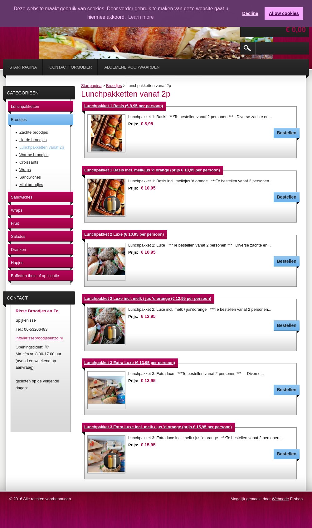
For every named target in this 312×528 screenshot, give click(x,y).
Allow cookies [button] (284, 13)
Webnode (280, 499)
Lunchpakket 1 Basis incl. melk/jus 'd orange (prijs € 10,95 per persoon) (152, 170)
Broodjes (114, 85)
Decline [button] (250, 13)
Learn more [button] (141, 17)
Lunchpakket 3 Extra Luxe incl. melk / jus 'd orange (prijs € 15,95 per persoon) (158, 427)
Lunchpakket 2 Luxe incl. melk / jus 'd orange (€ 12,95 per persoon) (147, 298)
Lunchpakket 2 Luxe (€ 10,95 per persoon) (124, 234)
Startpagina (91, 85)
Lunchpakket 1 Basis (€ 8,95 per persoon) (123, 105)
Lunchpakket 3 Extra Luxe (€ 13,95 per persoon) (129, 362)
